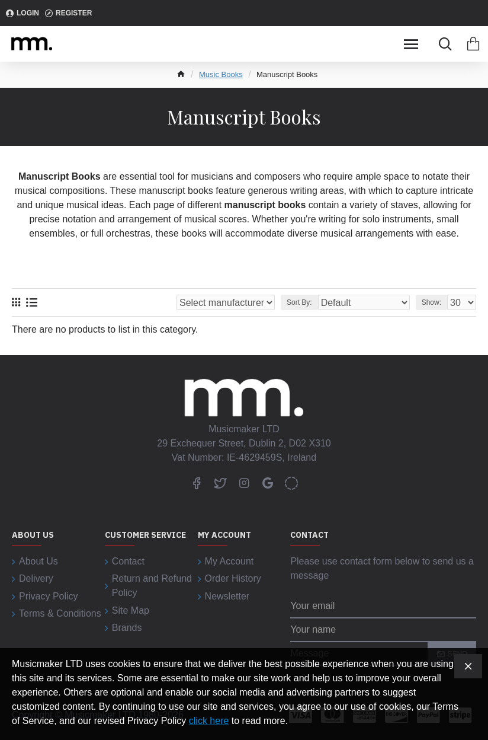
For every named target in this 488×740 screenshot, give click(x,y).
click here (209, 721)
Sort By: (299, 302)
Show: (431, 302)
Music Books (221, 74)
